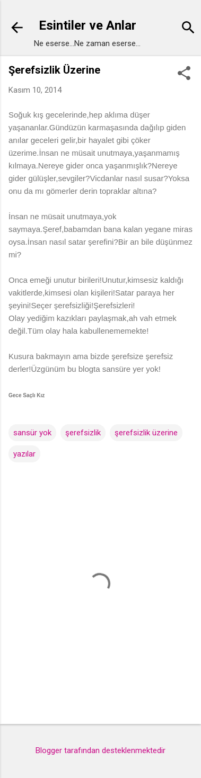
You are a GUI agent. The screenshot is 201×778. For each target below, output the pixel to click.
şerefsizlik (83, 432)
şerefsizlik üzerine (146, 432)
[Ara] (188, 29)
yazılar (24, 454)
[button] (184, 74)
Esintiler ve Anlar (87, 25)
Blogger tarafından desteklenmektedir (100, 750)
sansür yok (32, 432)
